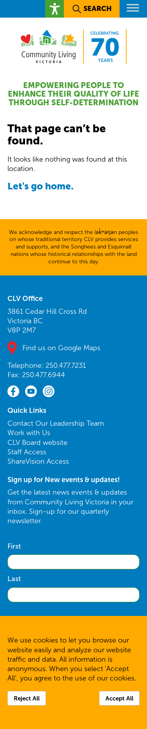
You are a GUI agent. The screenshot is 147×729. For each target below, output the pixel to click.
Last (14, 579)
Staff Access (26, 452)
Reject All (27, 698)
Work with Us (28, 433)
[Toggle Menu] (133, 7)
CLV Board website (37, 442)
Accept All (119, 698)
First (14, 546)
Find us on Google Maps (61, 348)
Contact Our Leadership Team (55, 423)
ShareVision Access (38, 461)
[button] (54, 9)
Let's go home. (40, 186)
